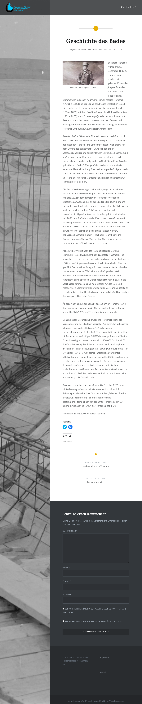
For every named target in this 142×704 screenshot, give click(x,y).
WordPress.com (116, 701)
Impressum (105, 657)
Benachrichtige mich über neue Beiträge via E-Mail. (94, 621)
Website (67, 595)
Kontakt (103, 672)
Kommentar (70, 531)
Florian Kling (90, 49)
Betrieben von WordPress (79, 701)
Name (66, 568)
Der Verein (127, 7)
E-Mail (67, 581)
